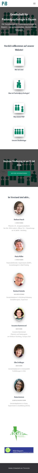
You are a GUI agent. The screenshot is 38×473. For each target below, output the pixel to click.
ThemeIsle (26, 468)
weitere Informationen (19, 173)
